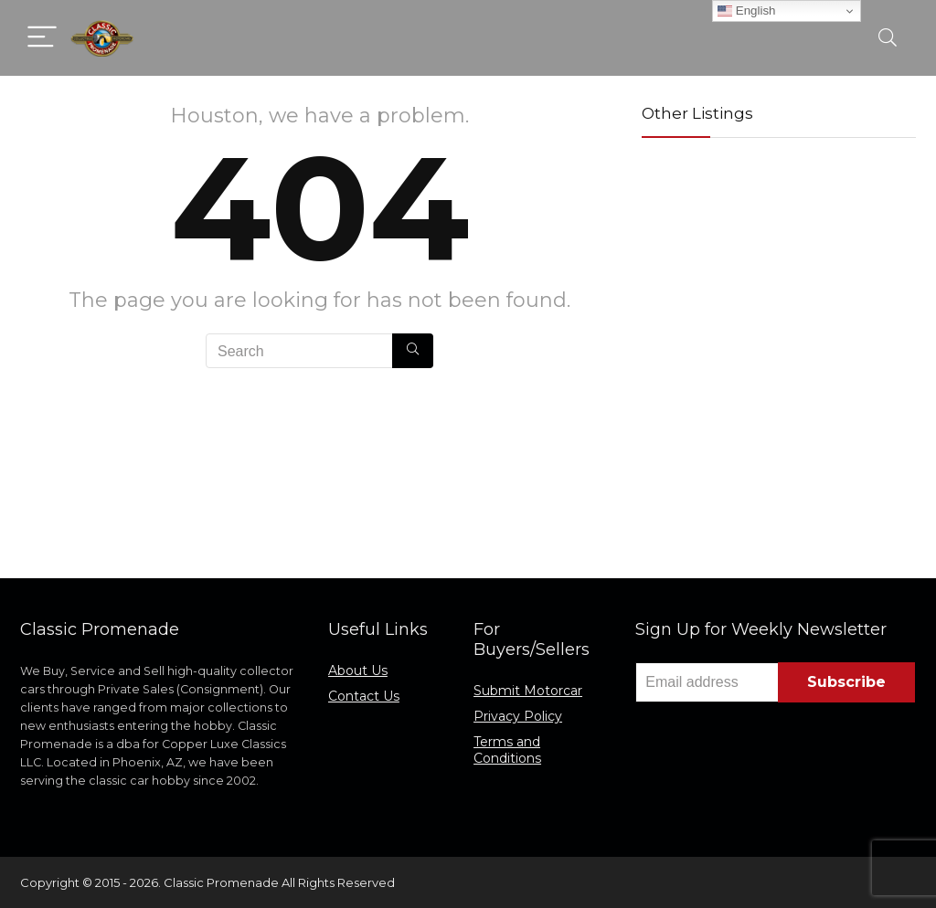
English (746, 11)
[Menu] (42, 38)
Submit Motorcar (527, 690)
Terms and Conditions (507, 750)
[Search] (887, 38)
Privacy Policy (517, 716)
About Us (358, 670)
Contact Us (363, 696)
